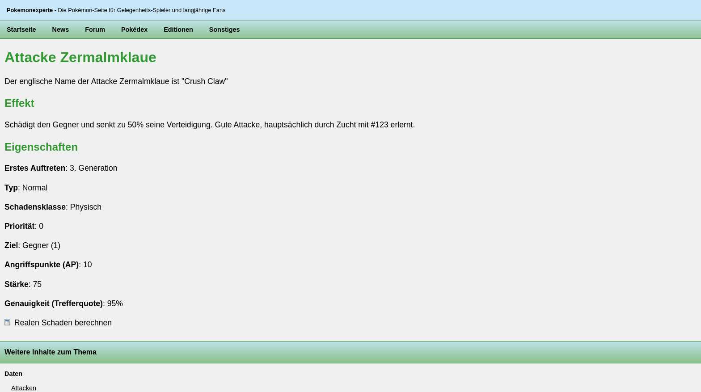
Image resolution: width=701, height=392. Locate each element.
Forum (95, 29)
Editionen (178, 29)
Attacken (23, 388)
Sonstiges (224, 29)
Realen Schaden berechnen (58, 322)
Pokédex (134, 29)
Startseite (21, 29)
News (60, 29)
